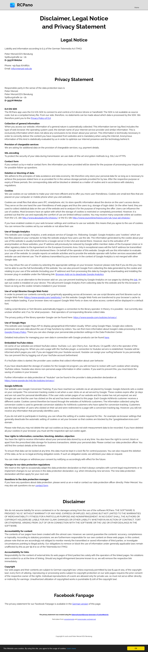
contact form (41, 485)
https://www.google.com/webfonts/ (43, 297)
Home (136, 7)
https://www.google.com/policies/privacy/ (95, 317)
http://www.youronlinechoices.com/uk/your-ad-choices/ (101, 217)
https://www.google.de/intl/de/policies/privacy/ (29, 380)
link (135, 279)
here (107, 337)
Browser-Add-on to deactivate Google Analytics (80, 274)
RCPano (25, 4)
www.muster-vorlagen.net (86, 619)
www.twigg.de (69, 619)
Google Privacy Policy (15, 332)
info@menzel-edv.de (21, 68)
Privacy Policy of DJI (41, 118)
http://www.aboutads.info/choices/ (40, 217)
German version (80, 604)
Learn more (71, 648)
